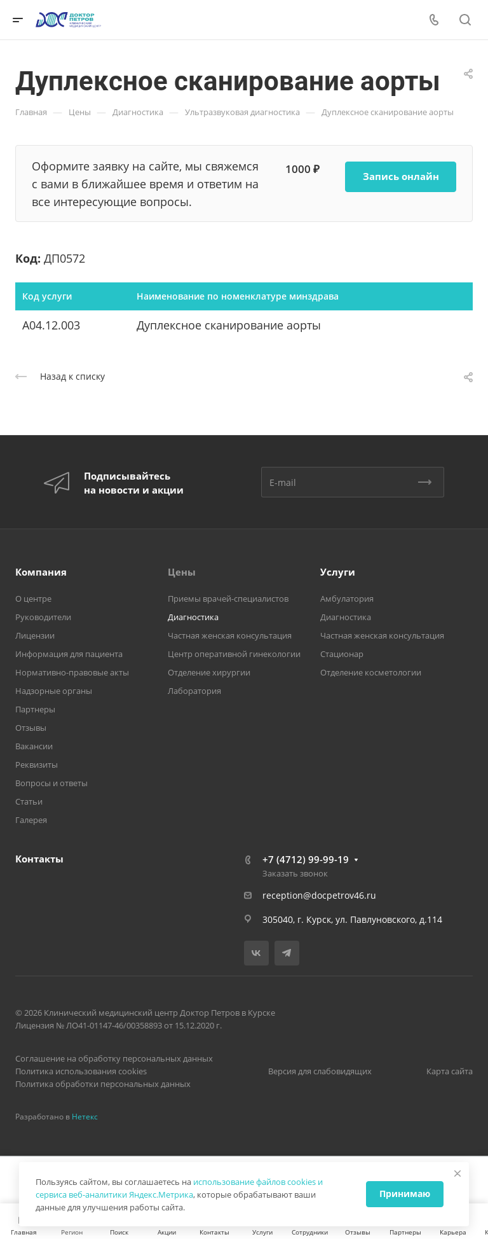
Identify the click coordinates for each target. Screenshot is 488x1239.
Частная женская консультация (230, 635)
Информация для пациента (69, 654)
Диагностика (193, 617)
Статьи (29, 801)
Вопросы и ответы (51, 783)
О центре (33, 598)
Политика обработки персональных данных (103, 1084)
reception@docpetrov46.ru (319, 895)
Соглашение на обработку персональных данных (114, 1058)
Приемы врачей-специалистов (228, 598)
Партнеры (35, 709)
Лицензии (35, 635)
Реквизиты (36, 764)
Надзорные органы (53, 690)
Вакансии (34, 746)
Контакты (39, 858)
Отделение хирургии (209, 672)
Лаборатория (194, 690)
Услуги (337, 571)
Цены (182, 571)
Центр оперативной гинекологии (234, 654)
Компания (41, 571)
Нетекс (85, 1116)
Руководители (43, 617)
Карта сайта (449, 1071)
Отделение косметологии (370, 672)
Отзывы (30, 727)
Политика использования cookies (81, 1071)
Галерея (31, 820)
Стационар (341, 654)
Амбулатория (347, 598)
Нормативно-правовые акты (72, 672)
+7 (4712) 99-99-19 (305, 859)
